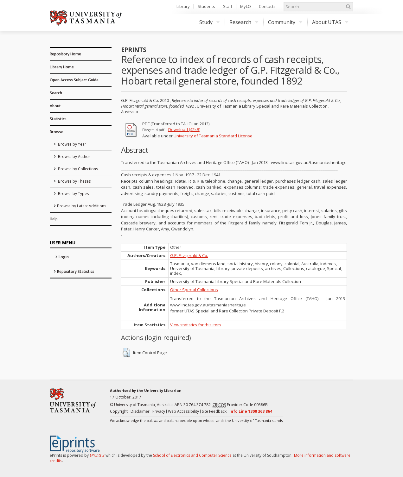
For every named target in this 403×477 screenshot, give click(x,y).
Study (209, 22)
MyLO (245, 6)
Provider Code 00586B (240, 405)
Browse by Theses (74, 181)
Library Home (62, 67)
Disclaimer (140, 411)
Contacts (267, 6)
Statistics (58, 119)
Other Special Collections (194, 289)
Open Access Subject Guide (74, 80)
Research (244, 22)
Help (54, 219)
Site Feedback (214, 411)
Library (183, 6)
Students (206, 6)
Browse (56, 132)
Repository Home (65, 54)
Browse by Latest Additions (81, 206)
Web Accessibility (183, 411)
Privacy (158, 411)
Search (56, 93)
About (55, 106)
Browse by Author (73, 156)
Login (64, 257)
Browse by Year (71, 144)
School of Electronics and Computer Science (192, 455)
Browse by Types (73, 193)
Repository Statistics (75, 271)
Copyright (119, 411)
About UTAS (330, 22)
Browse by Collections (77, 169)
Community (285, 22)
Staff (227, 6)
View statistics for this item (195, 325)
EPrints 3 (97, 455)
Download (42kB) (184, 129)
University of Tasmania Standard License (213, 136)
